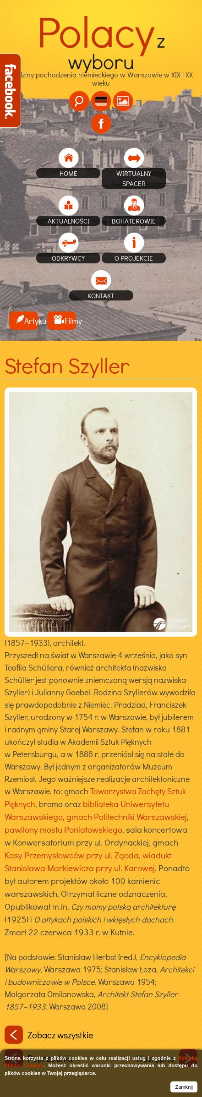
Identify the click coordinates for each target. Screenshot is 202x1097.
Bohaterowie (134, 220)
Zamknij (184, 1087)
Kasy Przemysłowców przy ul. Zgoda (72, 855)
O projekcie (134, 257)
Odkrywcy (68, 257)
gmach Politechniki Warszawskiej (126, 816)
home (68, 173)
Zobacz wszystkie (49, 1035)
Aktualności (68, 220)
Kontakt (101, 295)
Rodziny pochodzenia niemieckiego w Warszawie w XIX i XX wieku (101, 63)
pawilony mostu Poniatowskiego (63, 829)
